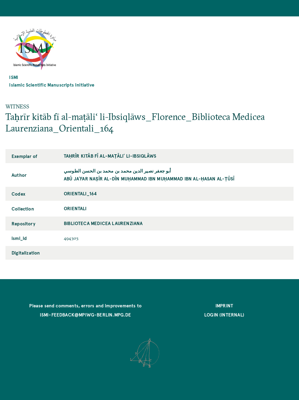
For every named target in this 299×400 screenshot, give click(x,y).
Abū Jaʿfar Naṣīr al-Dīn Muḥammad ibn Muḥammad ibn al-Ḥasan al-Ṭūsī (149, 178)
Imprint (224, 305)
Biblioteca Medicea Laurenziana (103, 223)
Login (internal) (224, 314)
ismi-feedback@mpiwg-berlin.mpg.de (85, 314)
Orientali (75, 208)
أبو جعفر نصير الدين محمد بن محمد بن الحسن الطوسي (117, 170)
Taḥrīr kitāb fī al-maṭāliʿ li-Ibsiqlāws (110, 155)
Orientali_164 (80, 193)
